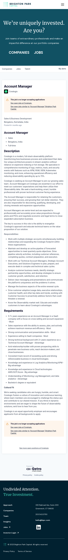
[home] (17, 4)
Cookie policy (38, 475)
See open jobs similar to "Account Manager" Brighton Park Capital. (33, 108)
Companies (8, 510)
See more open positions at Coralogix (34, 448)
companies (7, 69)
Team (5, 516)
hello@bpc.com (43, 520)
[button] (62, 5)
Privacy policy (27, 475)
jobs (18, 69)
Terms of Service (25, 551)
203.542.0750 (41, 514)
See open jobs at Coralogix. (21, 103)
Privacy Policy (9, 551)
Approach (7, 505)
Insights (7, 522)
